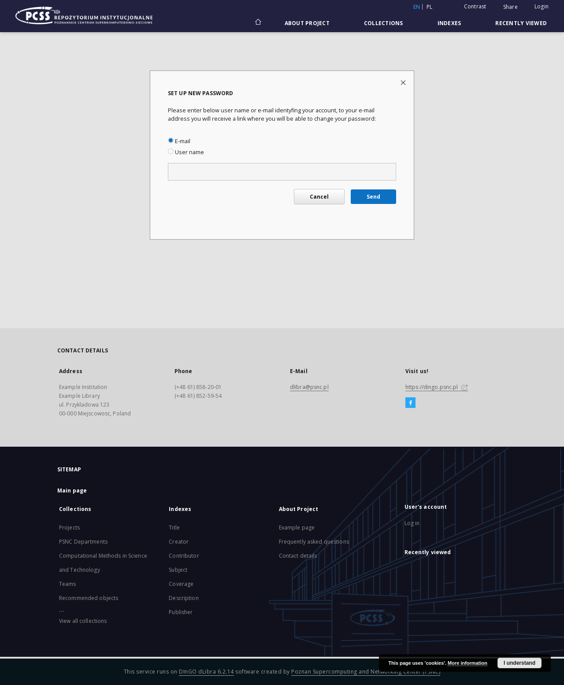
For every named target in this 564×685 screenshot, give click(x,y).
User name (186, 152)
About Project (307, 23)
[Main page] (257, 23)
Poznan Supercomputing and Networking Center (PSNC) (365, 671)
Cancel (319, 196)
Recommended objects (88, 598)
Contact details (298, 555)
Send (373, 196)
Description (183, 598)
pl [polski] (430, 7)
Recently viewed (521, 23)
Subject (178, 570)
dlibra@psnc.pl (309, 387)
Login (541, 6)
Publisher (181, 612)
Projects (69, 527)
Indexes (449, 23)
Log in (412, 523)
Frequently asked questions (314, 541)
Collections (383, 23)
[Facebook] (410, 403)
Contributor (184, 555)
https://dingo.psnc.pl (436, 387)
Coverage (181, 584)
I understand (519, 663)
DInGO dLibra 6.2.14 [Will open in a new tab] (206, 671)
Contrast (475, 6)
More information (467, 663)
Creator (179, 541)
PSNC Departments (83, 541)
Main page (72, 490)
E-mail (179, 141)
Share (510, 7)
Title (174, 527)
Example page (297, 527)
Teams (67, 584)
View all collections (83, 621)
